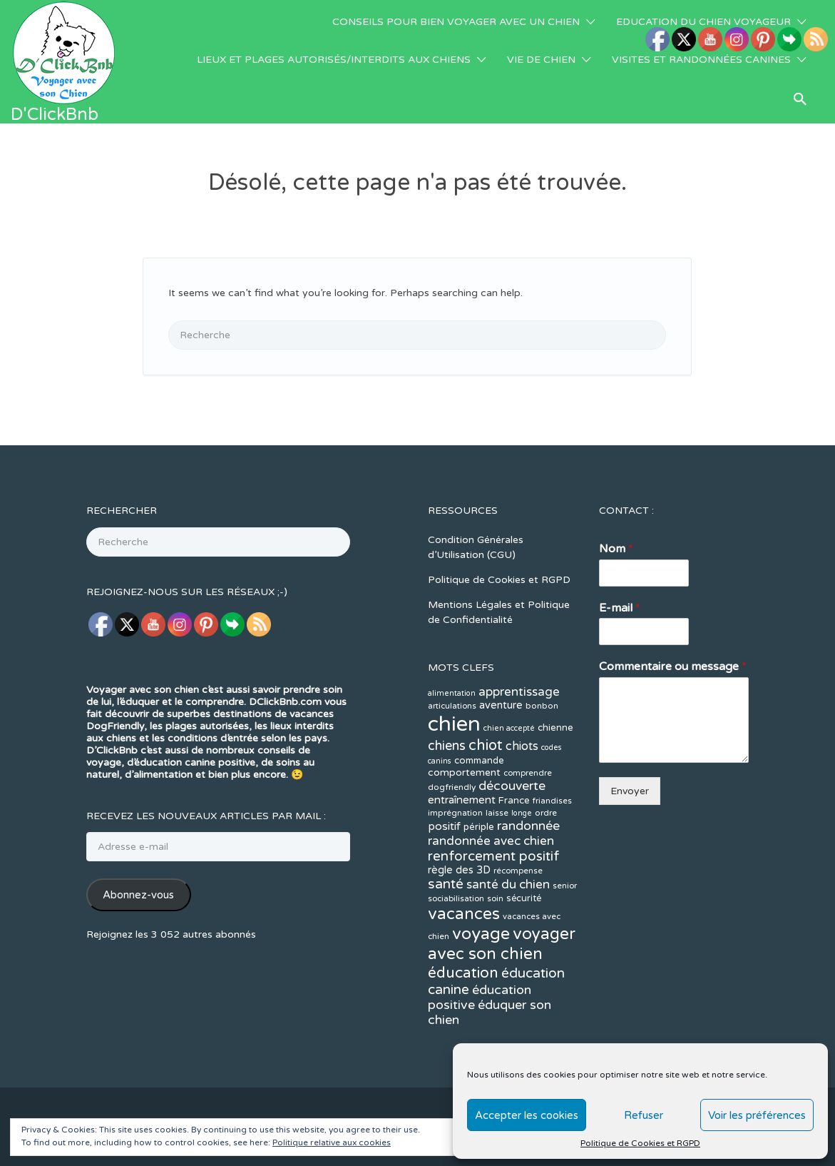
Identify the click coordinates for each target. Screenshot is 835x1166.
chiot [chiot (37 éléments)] (485, 675)
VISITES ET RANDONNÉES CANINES (701, 60)
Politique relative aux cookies (331, 1142)
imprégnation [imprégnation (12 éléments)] (455, 743)
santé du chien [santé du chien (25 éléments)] (508, 814)
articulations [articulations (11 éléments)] (452, 636)
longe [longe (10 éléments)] (521, 743)
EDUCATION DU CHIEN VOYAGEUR (703, 22)
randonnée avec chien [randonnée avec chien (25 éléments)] (491, 771)
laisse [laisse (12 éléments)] (497, 743)
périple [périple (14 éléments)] (478, 757)
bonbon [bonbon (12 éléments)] (542, 636)
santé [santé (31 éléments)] (445, 814)
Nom (616, 479)
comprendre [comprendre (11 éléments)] (527, 703)
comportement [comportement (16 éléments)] (464, 702)
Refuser (643, 1115)
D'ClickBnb (54, 114)
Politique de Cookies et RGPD (640, 1143)
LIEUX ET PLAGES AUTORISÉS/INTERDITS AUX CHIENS (334, 60)
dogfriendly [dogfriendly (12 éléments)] (452, 717)
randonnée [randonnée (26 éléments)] (528, 756)
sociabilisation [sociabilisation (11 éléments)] (456, 828)
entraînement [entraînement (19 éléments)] (462, 730)
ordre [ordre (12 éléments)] (546, 743)
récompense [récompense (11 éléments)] (518, 801)
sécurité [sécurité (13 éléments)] (523, 828)
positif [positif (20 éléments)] (444, 756)
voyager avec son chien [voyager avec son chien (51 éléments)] (501, 874)
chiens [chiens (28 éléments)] (447, 676)
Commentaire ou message (673, 596)
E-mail (619, 538)
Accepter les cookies (526, 1115)
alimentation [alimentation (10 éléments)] (452, 623)
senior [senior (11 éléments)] (565, 816)
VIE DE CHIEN (541, 60)
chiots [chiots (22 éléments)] (522, 676)
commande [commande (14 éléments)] (479, 690)
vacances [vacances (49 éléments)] (464, 843)
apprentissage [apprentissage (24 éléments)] (519, 621)
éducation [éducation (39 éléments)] (463, 903)
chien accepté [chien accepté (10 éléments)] (509, 658)
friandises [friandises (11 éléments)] (552, 731)
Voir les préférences (757, 1115)
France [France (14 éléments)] (514, 730)
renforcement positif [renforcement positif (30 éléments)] (494, 786)
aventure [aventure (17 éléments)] (501, 635)
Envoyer (629, 721)
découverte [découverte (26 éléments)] (511, 716)
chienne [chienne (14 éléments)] (555, 658)
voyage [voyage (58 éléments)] (481, 863)
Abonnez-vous (138, 824)
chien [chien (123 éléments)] (454, 654)
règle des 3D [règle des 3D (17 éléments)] (459, 800)
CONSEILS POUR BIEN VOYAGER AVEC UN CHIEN (456, 22)
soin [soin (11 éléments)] (495, 828)
